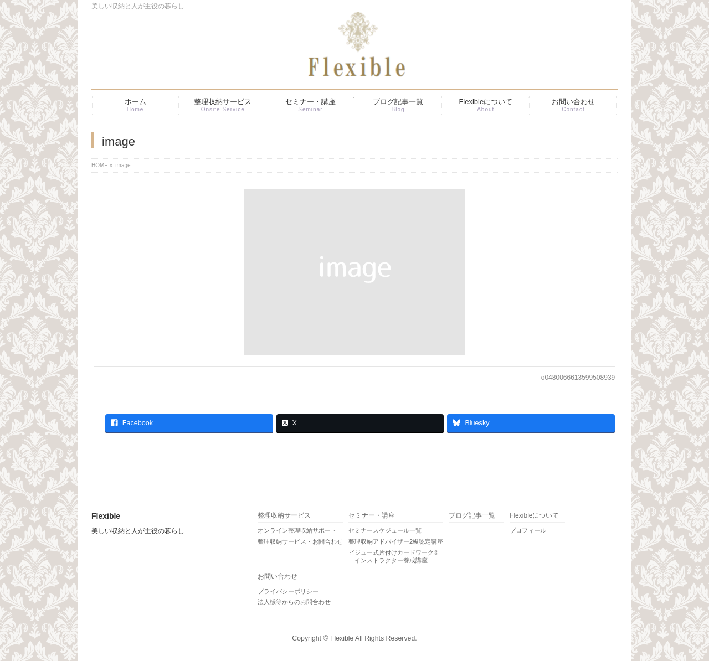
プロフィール (528, 530)
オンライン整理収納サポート (297, 530)
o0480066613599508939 (578, 377)
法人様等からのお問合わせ (294, 601)
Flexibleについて (534, 515)
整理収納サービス (284, 515)
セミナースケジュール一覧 (385, 530)
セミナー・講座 (371, 515)
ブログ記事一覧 (472, 515)
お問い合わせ (277, 576)
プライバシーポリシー (288, 591)
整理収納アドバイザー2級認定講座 (395, 541)
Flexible (341, 638)
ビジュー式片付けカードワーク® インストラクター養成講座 (393, 556)
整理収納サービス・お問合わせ (300, 541)
